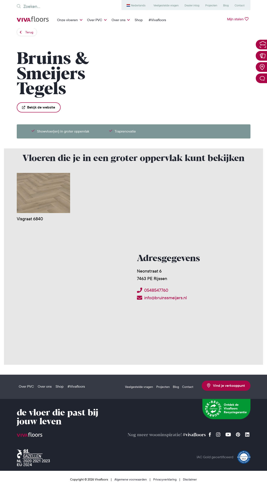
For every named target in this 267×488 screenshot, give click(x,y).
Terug (29, 32)
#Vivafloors (157, 20)
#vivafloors (194, 435)
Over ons (118, 20)
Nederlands (138, 5)
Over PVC (94, 20)
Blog (226, 5)
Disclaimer (190, 479)
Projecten (211, 5)
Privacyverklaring (165, 479)
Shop (139, 20)
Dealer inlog (192, 5)
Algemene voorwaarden (131, 479)
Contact (240, 5)
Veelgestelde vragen (166, 5)
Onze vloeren (67, 20)
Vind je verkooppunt (226, 385)
